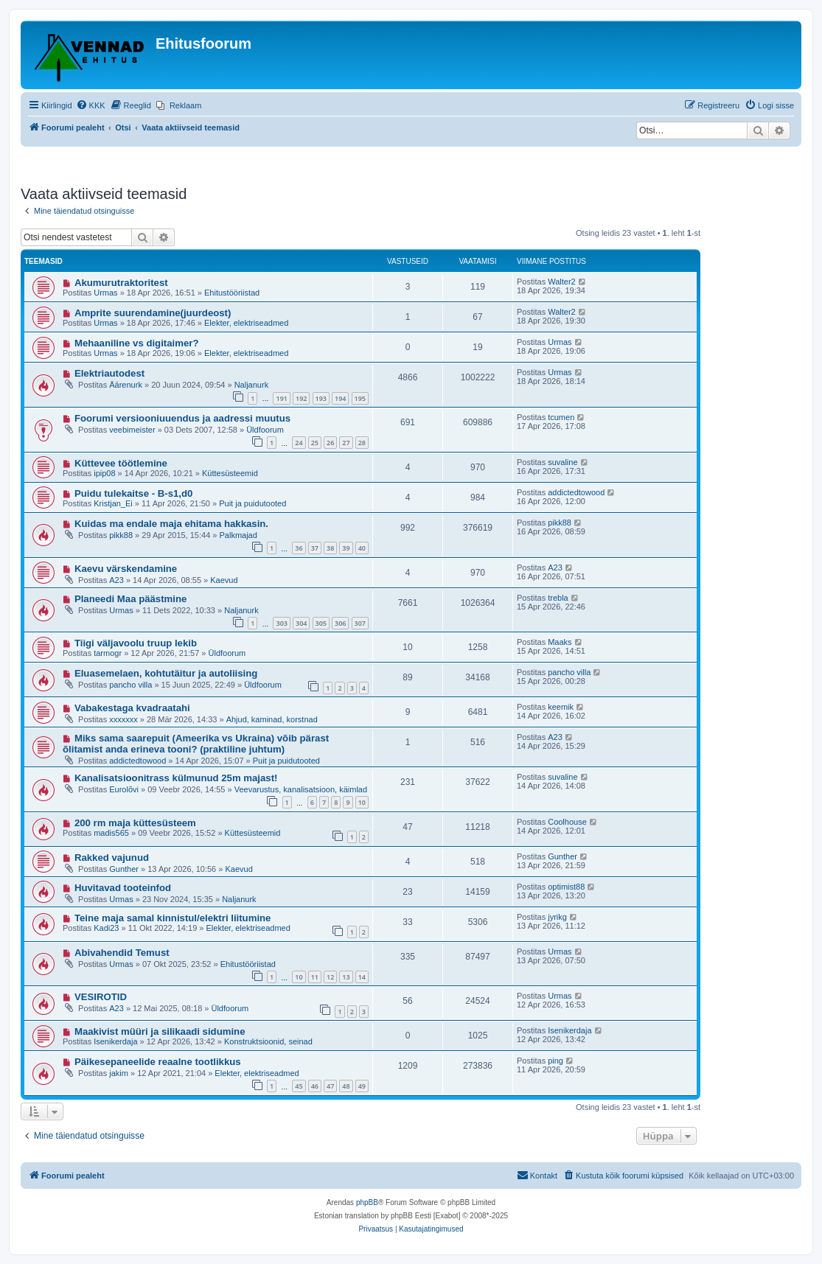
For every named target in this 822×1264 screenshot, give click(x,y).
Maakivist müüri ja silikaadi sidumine (159, 1031)
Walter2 (562, 281)
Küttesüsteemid (230, 473)
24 (298, 442)
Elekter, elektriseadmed (246, 322)
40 (362, 548)
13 (345, 977)
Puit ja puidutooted (252, 503)
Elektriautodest (109, 373)
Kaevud (223, 580)
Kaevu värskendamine (125, 568)
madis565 (111, 832)
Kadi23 (106, 927)
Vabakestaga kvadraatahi (132, 707)
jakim (118, 1073)
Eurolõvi (124, 789)
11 (314, 977)
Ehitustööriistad (232, 292)
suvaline (562, 462)
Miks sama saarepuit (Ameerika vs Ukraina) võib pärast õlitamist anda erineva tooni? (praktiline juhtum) (196, 744)
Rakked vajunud (111, 857)
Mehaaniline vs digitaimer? (136, 343)
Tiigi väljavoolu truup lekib (135, 643)
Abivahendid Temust (122, 952)
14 (362, 977)
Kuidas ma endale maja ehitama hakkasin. (171, 523)
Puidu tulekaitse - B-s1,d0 (133, 493)
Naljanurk (251, 384)
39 (345, 548)
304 (301, 623)
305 (321, 623)
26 (330, 442)
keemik (561, 706)
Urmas (105, 292)
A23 (116, 580)
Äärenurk (125, 384)
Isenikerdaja (115, 1041)
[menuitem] (90, 105)
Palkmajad (238, 535)
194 (340, 398)
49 (362, 1086)
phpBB (367, 1202)
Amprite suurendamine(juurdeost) (152, 312)
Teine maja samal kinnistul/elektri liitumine (172, 917)
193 (321, 398)
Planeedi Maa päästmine (130, 598)
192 (301, 398)
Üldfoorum (265, 429)
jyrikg (557, 916)
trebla (558, 597)
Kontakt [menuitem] (537, 1175)
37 (314, 548)
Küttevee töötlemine (120, 463)
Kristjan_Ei (113, 503)
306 (340, 623)
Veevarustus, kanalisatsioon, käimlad (300, 789)
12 (330, 977)
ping (555, 1060)
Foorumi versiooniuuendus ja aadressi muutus (182, 418)
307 (360, 623)
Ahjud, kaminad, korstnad (272, 719)
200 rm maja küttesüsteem (135, 822)
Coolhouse (567, 821)
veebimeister (132, 429)
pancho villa (130, 684)
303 (281, 623)
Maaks (559, 642)
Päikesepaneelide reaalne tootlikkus (157, 1061)
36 (298, 548)
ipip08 (104, 473)
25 (314, 442)
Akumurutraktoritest (121, 282)
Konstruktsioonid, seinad (268, 1041)
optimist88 (566, 886)
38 (330, 548)
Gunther (124, 869)
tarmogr (108, 653)
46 (314, 1086)
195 (360, 398)
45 (298, 1086)
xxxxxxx (123, 719)
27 (345, 442)
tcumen (561, 417)
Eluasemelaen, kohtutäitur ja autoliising (165, 673)
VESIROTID (100, 996)
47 (330, 1086)
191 (281, 398)
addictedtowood (576, 492)
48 (345, 1086)
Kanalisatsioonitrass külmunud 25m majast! (176, 777)
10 (362, 802)
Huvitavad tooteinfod (122, 887)
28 (362, 442)
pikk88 (121, 535)
